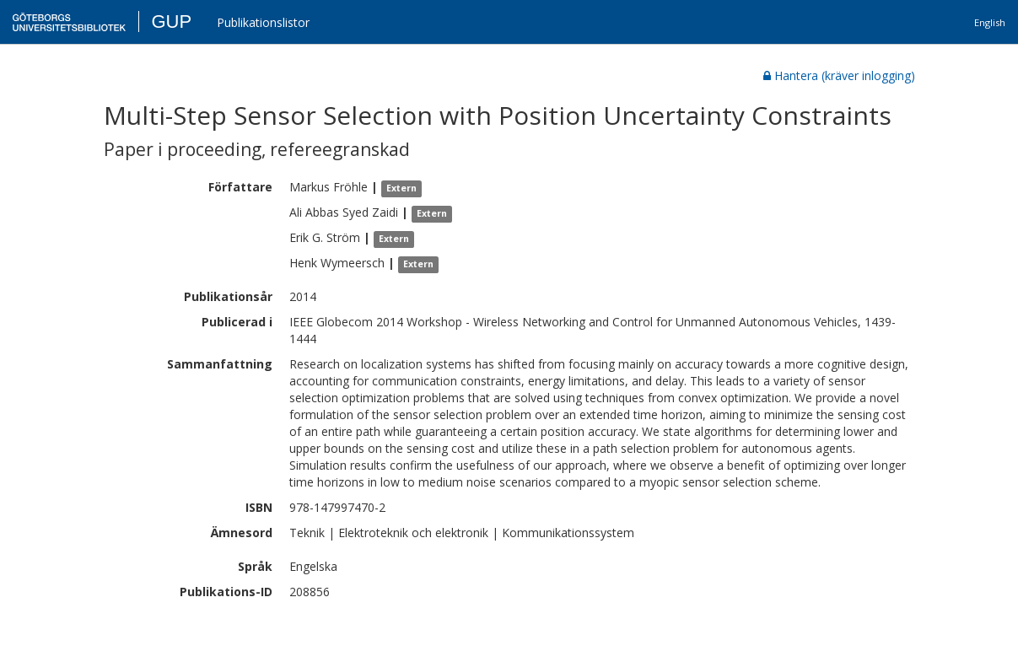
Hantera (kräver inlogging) (839, 75)
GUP (171, 21)
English (989, 22)
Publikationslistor (263, 22)
